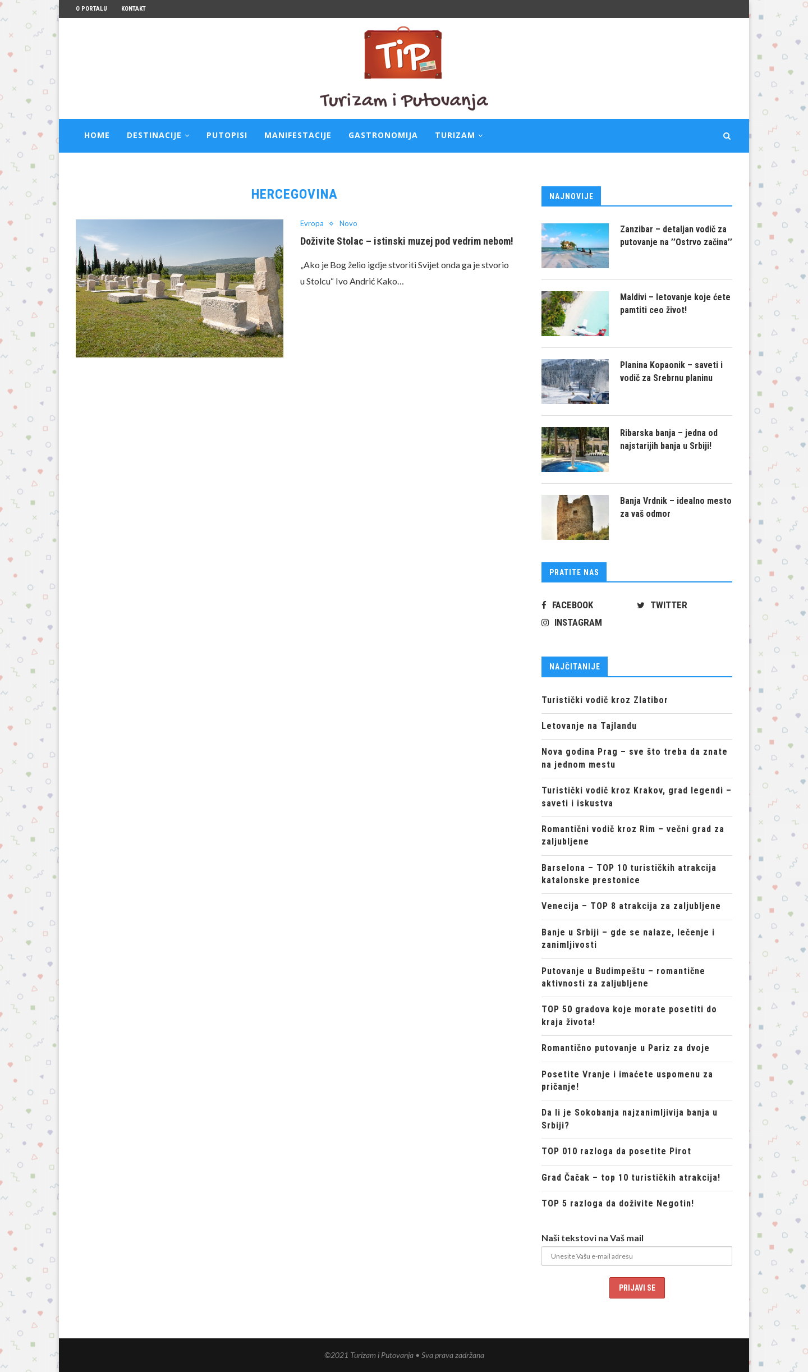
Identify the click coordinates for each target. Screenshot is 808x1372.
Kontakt (133, 8)
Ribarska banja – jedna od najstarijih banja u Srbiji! (669, 439)
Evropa (312, 223)
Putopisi (226, 135)
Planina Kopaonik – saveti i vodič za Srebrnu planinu (671, 371)
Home (97, 135)
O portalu (91, 8)
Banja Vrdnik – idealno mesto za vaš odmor (676, 506)
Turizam (455, 135)
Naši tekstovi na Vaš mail (592, 1237)
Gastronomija (383, 135)
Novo (348, 223)
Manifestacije (298, 135)
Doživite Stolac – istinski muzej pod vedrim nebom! (406, 241)
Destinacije (154, 135)
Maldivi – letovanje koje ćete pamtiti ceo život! (675, 303)
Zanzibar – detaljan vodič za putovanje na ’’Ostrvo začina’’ (676, 235)
